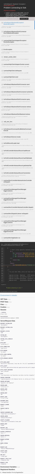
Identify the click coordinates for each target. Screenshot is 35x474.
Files (2, 304)
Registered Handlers (7, 469)
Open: (14, 245)
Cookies (3, 307)
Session (3, 310)
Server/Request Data (7, 321)
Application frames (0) (12, 18)
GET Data (3, 299)
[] (3, 314)
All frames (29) (24, 18)
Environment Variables (8, 467)
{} (9, 318)
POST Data (4, 302)
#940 (17, 318)
